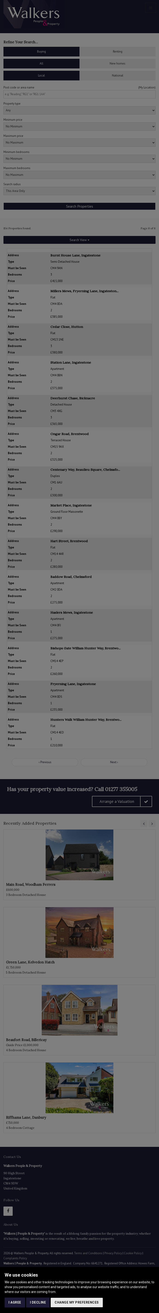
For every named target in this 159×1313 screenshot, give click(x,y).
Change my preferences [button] (77, 1302)
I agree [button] (15, 1302)
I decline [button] (38, 1302)
